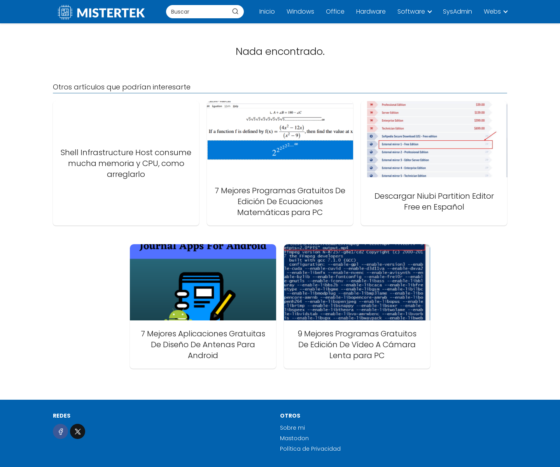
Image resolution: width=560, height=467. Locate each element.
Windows (300, 11)
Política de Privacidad (310, 449)
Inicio (267, 11)
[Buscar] (235, 11)
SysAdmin (457, 11)
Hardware (371, 11)
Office (335, 11)
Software (411, 11)
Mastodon (294, 438)
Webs (492, 11)
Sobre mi (292, 428)
